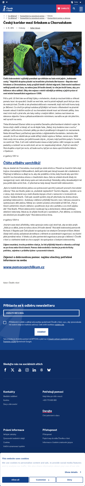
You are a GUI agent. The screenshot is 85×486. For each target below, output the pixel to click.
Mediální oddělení (10, 396)
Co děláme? (12, 16)
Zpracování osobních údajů (14, 438)
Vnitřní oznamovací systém (14, 446)
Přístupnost (47, 434)
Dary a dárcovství (10, 404)
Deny (69, 480)
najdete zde (59, 324)
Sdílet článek (35, 28)
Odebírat (41, 332)
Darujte (47, 411)
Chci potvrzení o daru (51, 415)
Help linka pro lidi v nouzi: (52, 396)
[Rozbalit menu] (81, 8)
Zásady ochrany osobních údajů (60, 339)
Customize (42, 480)
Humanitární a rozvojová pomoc (32, 16)
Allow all (15, 480)
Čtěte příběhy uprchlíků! (21, 163)
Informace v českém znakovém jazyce (58, 442)
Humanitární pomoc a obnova (58, 18)
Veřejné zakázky (9, 434)
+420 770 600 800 (50, 400)
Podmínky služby (9, 342)
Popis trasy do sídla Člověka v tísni (56, 438)
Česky (76, 2)
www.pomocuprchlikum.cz (23, 267)
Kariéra (6, 400)
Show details (71, 472)
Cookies (6, 442)
